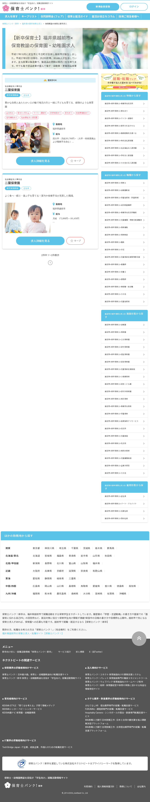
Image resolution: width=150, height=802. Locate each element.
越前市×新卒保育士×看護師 (115, 265)
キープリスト (29, 16)
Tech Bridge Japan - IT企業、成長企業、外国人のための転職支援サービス (37, 747)
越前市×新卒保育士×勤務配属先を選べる (121, 133)
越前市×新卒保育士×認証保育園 (117, 354)
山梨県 (84, 563)
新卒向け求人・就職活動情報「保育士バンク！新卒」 (27, 652)
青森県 (72, 555)
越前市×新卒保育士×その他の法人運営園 (121, 163)
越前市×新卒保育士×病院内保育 (117, 451)
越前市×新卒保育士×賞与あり (116, 111)
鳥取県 (84, 586)
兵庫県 (48, 571)
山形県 (96, 555)
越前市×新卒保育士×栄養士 (115, 272)
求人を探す (11, 16)
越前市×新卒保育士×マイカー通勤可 (119, 118)
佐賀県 (110, 593)
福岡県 (36, 593)
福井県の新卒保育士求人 (32, 24)
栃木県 (98, 548)
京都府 (60, 571)
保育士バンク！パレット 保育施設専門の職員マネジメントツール (116, 678)
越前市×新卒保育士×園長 (114, 242)
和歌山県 (97, 571)
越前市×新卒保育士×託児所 (115, 429)
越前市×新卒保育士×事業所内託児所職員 (121, 213)
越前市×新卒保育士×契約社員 (116, 519)
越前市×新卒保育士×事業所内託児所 (119, 104)
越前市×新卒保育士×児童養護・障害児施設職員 (123, 220)
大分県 (86, 593)
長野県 (48, 563)
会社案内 (141, 786)
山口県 (60, 586)
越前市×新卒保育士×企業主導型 (117, 466)
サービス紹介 (64, 652)
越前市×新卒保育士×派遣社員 (116, 511)
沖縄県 (122, 593)
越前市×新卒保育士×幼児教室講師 (118, 205)
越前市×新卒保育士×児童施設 (116, 436)
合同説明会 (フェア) (52, 16)
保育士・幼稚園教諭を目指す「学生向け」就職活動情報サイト (36, 778)
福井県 (96, 563)
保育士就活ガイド (77, 16)
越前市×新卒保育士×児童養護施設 (118, 458)
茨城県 (86, 548)
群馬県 (110, 548)
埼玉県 (62, 548)
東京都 (36, 548)
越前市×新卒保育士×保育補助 (116, 227)
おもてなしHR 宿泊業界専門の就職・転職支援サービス (112, 705)
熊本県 (48, 593)
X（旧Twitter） (96, 652)
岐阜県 (60, 578)
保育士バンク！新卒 (10, 24)
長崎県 (74, 593)
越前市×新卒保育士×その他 (115, 294)
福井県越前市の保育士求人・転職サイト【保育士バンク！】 (33, 633)
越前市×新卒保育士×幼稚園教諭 (117, 190)
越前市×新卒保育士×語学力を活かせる (120, 126)
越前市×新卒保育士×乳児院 (115, 443)
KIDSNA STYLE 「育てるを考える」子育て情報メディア (28, 705)
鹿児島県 (61, 593)
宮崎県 (98, 593)
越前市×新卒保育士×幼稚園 (115, 325)
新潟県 (36, 563)
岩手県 (84, 555)
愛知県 (36, 578)
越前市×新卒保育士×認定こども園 (118, 384)
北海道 (36, 555)
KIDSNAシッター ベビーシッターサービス (22, 709)
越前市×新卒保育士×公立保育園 (117, 340)
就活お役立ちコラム (103, 16)
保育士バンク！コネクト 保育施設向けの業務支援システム (113, 674)
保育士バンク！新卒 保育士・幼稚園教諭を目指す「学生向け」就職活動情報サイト (41, 678)
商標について (125, 786)
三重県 (72, 578)
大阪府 (36, 571)
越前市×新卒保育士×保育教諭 (116, 235)
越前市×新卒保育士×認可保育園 (117, 347)
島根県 (72, 586)
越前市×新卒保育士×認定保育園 (117, 362)
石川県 (60, 563)
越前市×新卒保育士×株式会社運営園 (119, 141)
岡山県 (48, 586)
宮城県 (48, 555)
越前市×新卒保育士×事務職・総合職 (119, 287)
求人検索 (80, 652)
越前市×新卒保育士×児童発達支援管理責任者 (122, 257)
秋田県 (108, 555)
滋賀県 (72, 571)
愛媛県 (96, 586)
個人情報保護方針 (105, 786)
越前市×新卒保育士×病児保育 (116, 399)
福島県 (60, 555)
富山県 (72, 563)
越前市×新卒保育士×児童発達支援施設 (120, 369)
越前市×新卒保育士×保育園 (115, 332)
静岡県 (48, 578)
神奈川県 (49, 548)
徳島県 (120, 586)
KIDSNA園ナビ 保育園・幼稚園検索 (18, 712)
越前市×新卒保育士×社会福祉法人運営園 (121, 148)
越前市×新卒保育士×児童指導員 (117, 302)
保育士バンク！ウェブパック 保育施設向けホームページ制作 (114, 682)
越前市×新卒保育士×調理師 (115, 279)
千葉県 (74, 548)
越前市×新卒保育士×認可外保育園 (118, 392)
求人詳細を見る (40, 161)
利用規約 (88, 786)
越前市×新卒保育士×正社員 (115, 496)
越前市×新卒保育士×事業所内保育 (118, 406)
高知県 (132, 586)
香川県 (108, 586)
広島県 (36, 586)
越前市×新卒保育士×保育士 (115, 183)
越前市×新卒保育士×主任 (114, 250)
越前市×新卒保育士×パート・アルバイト (121, 504)
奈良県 (84, 571)
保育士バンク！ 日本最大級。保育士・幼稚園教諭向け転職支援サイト (35, 674)
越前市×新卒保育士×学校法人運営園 (119, 156)
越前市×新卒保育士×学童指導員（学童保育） (122, 198)
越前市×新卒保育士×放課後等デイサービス (121, 421)
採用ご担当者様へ (129, 16)
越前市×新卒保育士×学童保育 (116, 414)
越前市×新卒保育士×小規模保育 (117, 377)
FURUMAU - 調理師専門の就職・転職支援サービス (109, 709)
